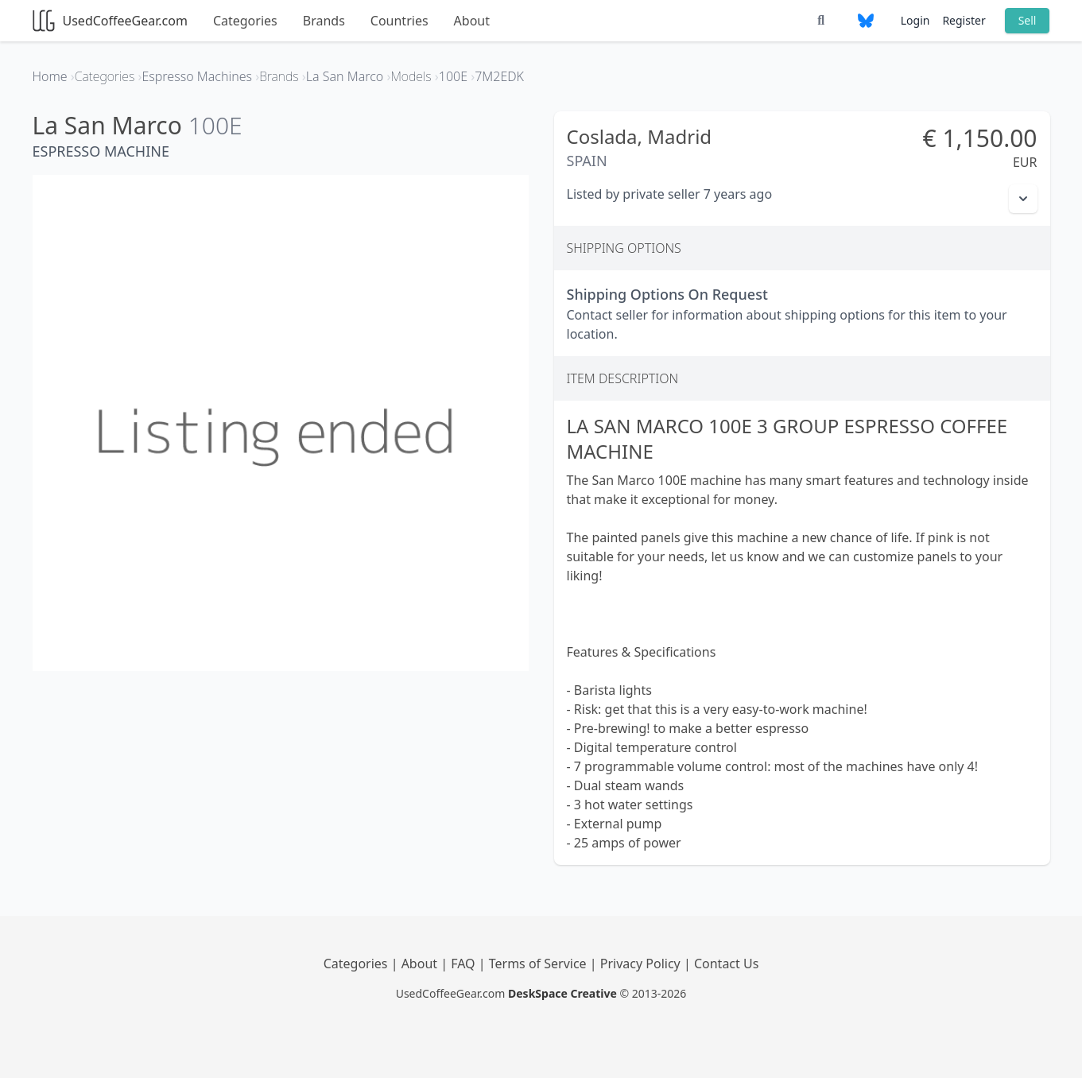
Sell (1027, 20)
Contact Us (726, 963)
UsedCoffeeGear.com (110, 21)
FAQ (465, 963)
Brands (324, 20)
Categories (245, 20)
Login (915, 20)
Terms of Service (539, 963)
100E (215, 125)
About (472, 20)
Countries (399, 20)
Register (963, 20)
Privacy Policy (642, 963)
